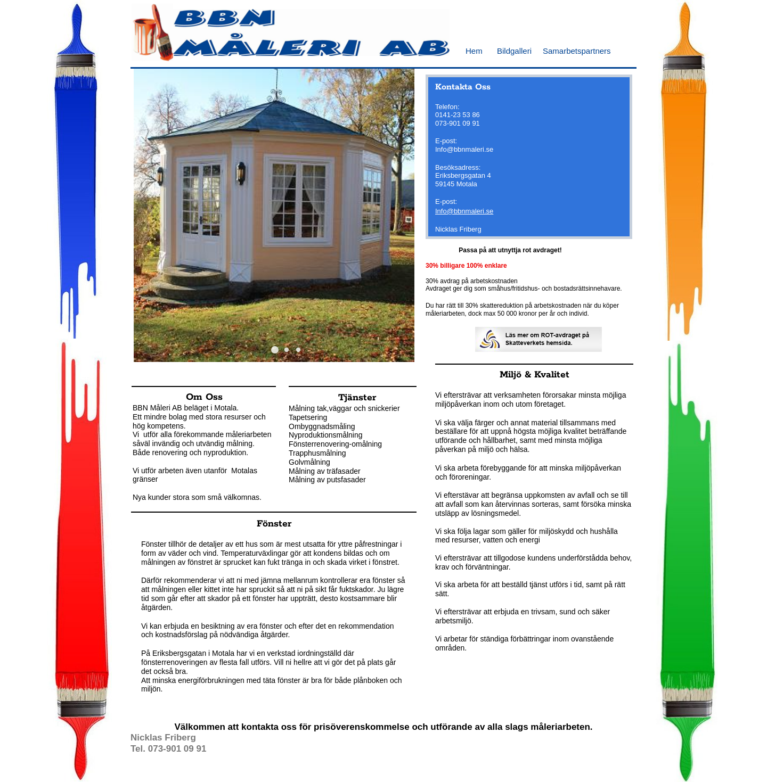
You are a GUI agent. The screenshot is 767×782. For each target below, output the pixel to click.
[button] (275, 349)
